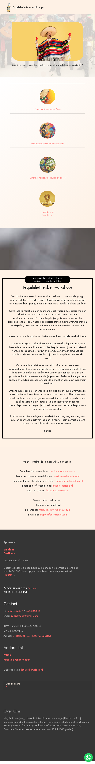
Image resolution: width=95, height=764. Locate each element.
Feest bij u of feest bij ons (47, 213)
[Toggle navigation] (87, 7)
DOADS (9, 593)
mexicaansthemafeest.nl (62, 507)
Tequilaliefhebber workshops (28, 7)
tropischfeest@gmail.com (24, 634)
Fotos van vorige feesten (16, 677)
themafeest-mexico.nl (57, 526)
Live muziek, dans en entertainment (47, 143)
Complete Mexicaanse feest (48, 109)
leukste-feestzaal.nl (62, 521)
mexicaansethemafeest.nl (69, 517)
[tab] (47, 685)
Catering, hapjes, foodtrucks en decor (47, 177)
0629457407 (15, 629)
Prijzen (7, 672)
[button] (43, 74)
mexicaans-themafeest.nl (67, 512)
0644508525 (33, 629)
